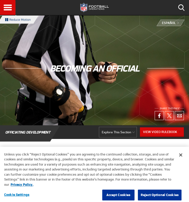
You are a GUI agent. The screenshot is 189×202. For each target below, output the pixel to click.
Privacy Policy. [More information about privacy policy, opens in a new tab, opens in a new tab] (22, 186)
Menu (7, 7)
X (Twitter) (169, 115)
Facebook (159, 115)
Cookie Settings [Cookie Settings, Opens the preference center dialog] (16, 196)
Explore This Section (116, 132)
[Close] (180, 156)
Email (179, 115)
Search (181, 7)
